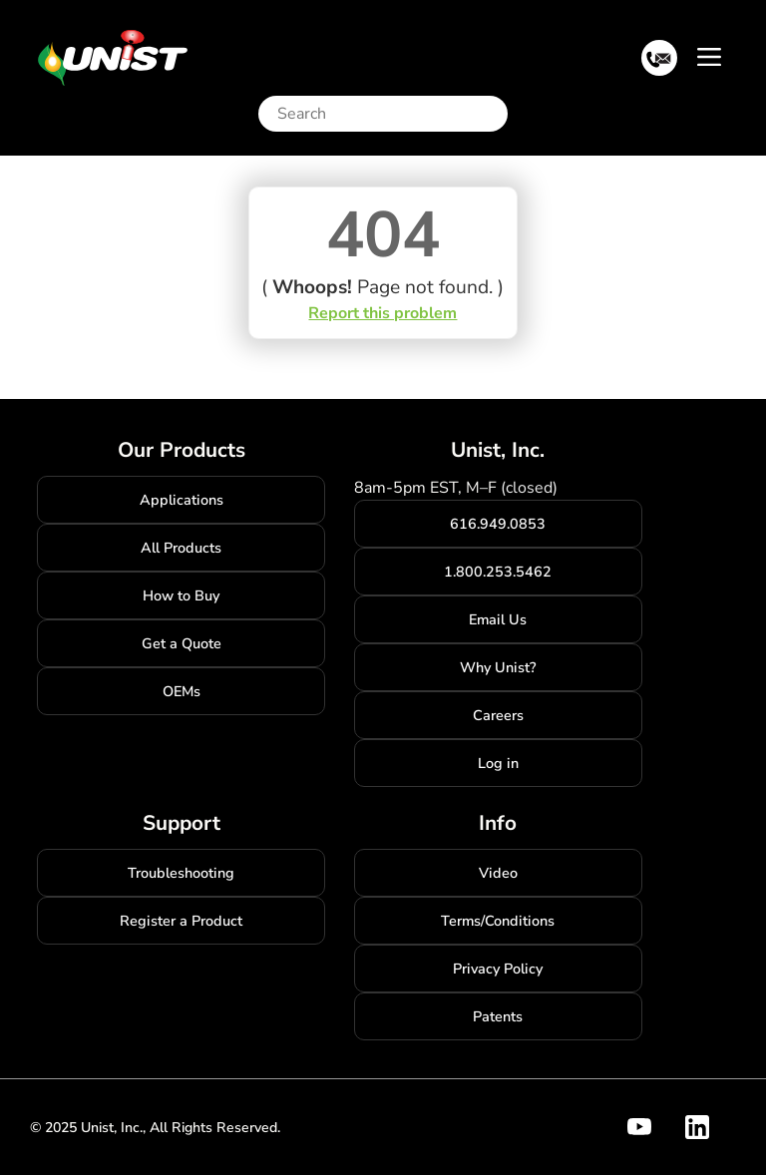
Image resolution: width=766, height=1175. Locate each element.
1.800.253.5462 (498, 572)
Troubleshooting (181, 873)
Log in (498, 763)
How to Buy (181, 595)
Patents (498, 1016)
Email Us (498, 619)
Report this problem (382, 313)
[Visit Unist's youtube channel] (651, 1127)
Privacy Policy (498, 969)
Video (498, 873)
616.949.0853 (498, 524)
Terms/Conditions (498, 921)
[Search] (387, 114)
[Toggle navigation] (709, 56)
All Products (181, 548)
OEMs (181, 691)
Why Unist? (498, 667)
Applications (181, 500)
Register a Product (181, 921)
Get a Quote (181, 643)
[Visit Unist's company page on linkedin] (709, 1127)
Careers (498, 715)
